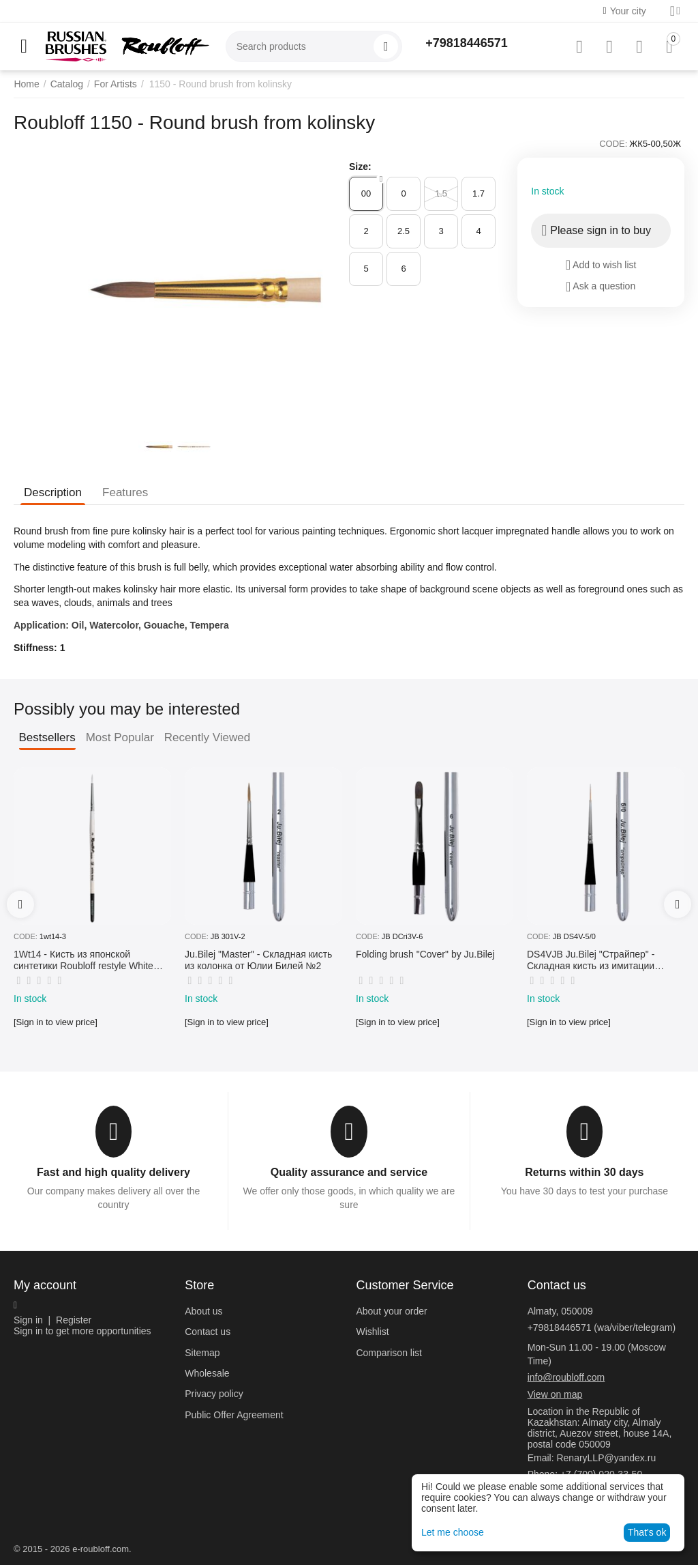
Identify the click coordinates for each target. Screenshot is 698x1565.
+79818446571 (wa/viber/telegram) (602, 1327)
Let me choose (452, 1532)
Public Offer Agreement (234, 1414)
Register (73, 1320)
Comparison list (388, 1352)
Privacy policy (214, 1393)
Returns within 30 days (584, 1172)
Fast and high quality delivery (113, 1172)
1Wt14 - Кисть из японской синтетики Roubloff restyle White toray (83, 960)
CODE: (613, 144)
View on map (555, 1394)
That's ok (647, 1532)
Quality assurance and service (349, 1172)
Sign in (28, 1320)
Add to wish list (601, 265)
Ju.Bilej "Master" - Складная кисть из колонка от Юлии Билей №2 (258, 960)
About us (203, 1311)
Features (125, 492)
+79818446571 (466, 43)
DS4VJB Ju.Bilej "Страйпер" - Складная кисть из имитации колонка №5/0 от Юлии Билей (593, 960)
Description (53, 492)
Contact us (207, 1331)
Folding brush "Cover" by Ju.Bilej (425, 954)
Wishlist (372, 1331)
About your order (391, 1311)
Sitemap (202, 1352)
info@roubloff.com (566, 1377)
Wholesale (207, 1373)
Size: (360, 166)
